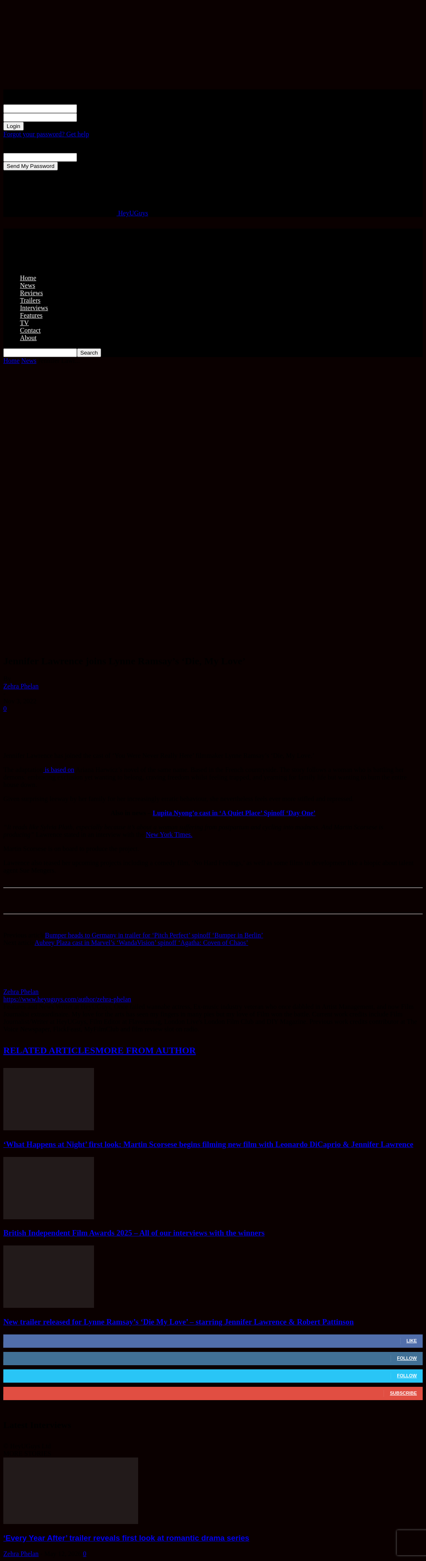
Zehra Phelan (21, 686)
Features (31, 315)
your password (96, 117)
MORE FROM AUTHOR (145, 1050)
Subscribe (403, 1393)
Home (28, 277)
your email (91, 156)
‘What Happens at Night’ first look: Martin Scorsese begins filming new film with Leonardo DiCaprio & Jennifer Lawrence (208, 1144)
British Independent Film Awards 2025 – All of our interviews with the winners (134, 1232)
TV (24, 322)
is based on (58, 769)
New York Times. (169, 834)
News (27, 285)
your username (96, 108)
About (28, 337)
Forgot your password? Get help (46, 134)
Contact (30, 330)
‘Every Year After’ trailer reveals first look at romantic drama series (126, 1538)
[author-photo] (23, 984)
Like (411, 1340)
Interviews (34, 307)
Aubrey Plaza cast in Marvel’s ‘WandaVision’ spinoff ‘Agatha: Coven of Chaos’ (141, 942)
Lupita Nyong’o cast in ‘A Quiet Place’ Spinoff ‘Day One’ (234, 812)
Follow (407, 1358)
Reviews (31, 292)
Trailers (30, 300)
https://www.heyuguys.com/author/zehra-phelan (67, 999)
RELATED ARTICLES (49, 1050)
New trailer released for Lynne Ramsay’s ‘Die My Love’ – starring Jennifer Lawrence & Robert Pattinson (178, 1321)
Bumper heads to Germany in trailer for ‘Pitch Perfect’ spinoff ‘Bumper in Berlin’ (154, 935)
